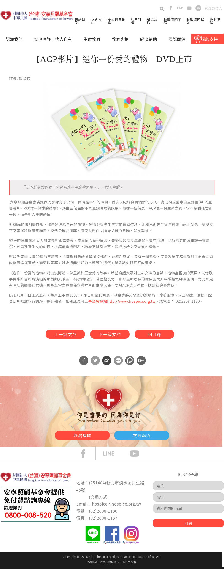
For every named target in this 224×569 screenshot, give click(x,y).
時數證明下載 (172, 20)
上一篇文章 (60, 334)
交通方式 (98, 498)
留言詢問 (152, 20)
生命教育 (92, 39)
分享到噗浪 (129, 362)
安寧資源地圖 (116, 20)
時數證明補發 (195, 20)
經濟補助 (148, 39)
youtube (189, 8)
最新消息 (80, 20)
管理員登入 (213, 8)
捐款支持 (209, 39)
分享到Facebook (83, 362)
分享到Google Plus (141, 362)
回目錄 (158, 334)
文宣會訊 (96, 20)
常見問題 (136, 20)
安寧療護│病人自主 (53, 39)
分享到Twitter (95, 362)
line (180, 8)
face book (86, 455)
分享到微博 (106, 362)
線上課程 (214, 20)
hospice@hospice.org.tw (116, 506)
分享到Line (118, 362)
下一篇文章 (109, 334)
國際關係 (176, 39)
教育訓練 (120, 39)
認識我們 (14, 39)
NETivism (123, 564)
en (198, 8)
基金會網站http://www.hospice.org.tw (122, 301)
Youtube (138, 455)
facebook (171, 8)
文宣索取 (147, 436)
